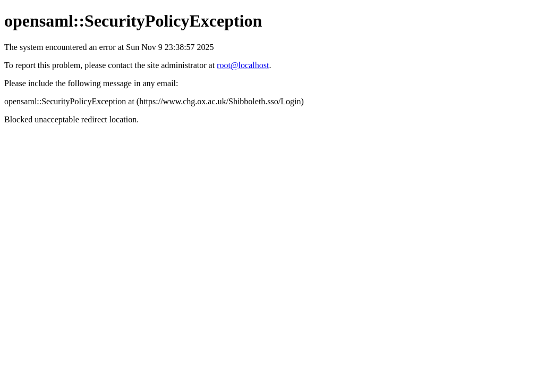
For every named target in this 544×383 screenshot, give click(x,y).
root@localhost (243, 65)
